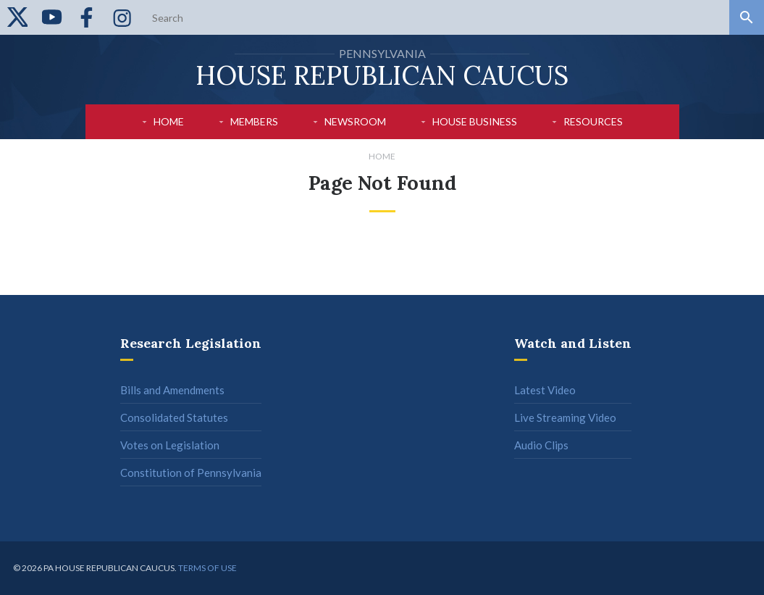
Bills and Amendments (172, 389)
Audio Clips (541, 445)
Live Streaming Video (565, 417)
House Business (474, 121)
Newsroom (355, 121)
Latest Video (545, 389)
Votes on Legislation (169, 445)
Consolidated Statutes (174, 417)
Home (169, 121)
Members (254, 121)
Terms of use (207, 567)
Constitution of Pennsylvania (190, 472)
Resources (593, 121)
